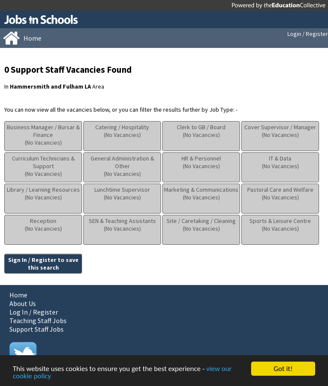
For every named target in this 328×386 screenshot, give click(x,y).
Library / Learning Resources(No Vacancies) (43, 193)
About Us (22, 303)
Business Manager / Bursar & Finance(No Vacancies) (43, 134)
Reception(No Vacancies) (43, 224)
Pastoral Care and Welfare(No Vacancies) (280, 193)
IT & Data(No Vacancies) (280, 162)
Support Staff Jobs (36, 329)
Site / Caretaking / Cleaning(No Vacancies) (201, 224)
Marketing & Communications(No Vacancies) (201, 193)
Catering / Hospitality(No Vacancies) (122, 131)
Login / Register (307, 34)
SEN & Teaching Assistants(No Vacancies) (122, 224)
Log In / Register (33, 312)
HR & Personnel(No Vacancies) (201, 162)
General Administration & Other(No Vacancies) (122, 166)
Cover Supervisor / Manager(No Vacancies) (280, 131)
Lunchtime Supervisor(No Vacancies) (122, 193)
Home (18, 295)
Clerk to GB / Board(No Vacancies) (201, 131)
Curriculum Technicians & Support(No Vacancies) (43, 166)
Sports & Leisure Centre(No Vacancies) (280, 224)
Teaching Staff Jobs (38, 320)
